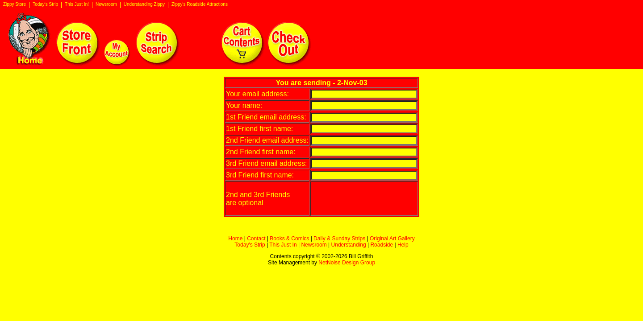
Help (403, 245)
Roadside (381, 245)
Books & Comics (289, 238)
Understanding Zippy (144, 4)
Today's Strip (45, 4)
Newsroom (106, 4)
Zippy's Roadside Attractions (199, 4)
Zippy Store (14, 4)
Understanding (348, 245)
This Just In (282, 245)
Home (235, 238)
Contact (256, 238)
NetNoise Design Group (346, 262)
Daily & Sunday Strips (339, 238)
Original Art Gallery (392, 238)
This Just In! (77, 4)
